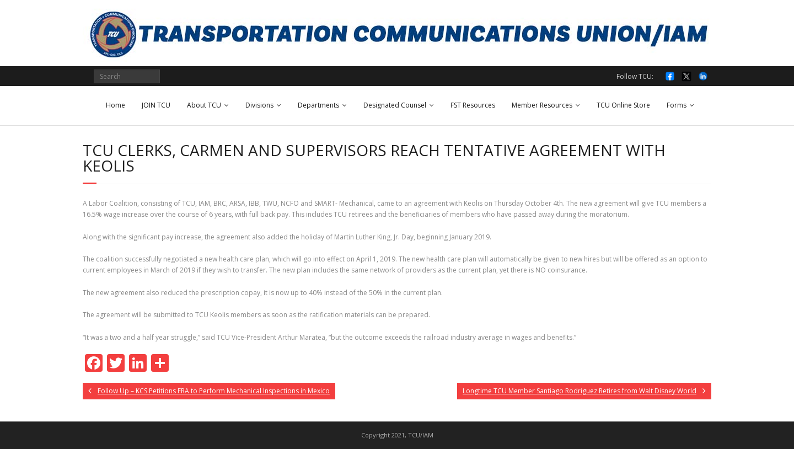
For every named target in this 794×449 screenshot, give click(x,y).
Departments (318, 105)
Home (115, 105)
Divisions (259, 105)
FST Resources (472, 105)
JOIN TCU (156, 105)
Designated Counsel (394, 105)
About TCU (204, 105)
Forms (676, 105)
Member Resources (542, 105)
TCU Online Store (623, 105)
